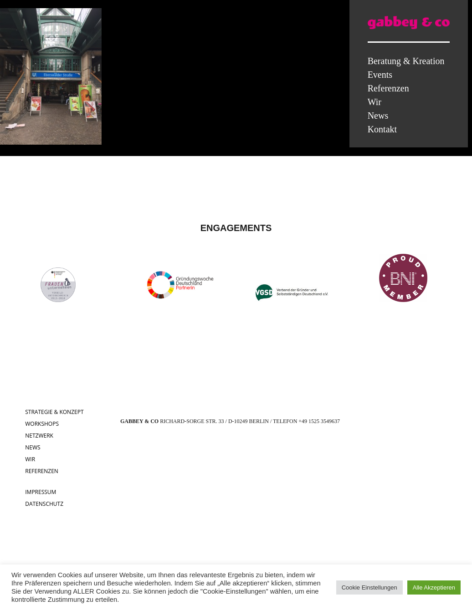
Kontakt (382, 129)
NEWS (32, 447)
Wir (374, 102)
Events (380, 75)
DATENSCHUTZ (44, 504)
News (378, 116)
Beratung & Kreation (406, 61)
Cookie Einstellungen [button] (369, 587)
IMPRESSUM (40, 492)
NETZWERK (39, 435)
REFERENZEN (41, 471)
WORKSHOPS (42, 424)
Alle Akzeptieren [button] (434, 587)
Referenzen (388, 88)
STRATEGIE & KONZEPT (54, 412)
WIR (30, 459)
